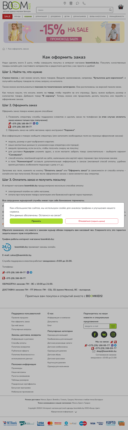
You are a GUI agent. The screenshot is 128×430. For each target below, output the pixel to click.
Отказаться (92, 221)
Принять (36, 221)
